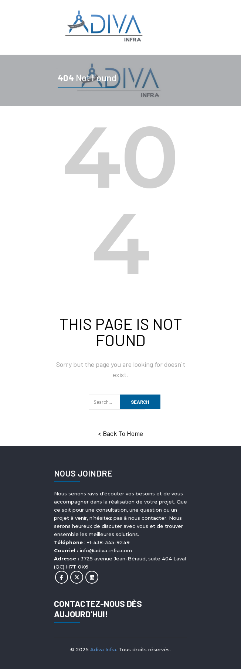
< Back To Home (120, 433)
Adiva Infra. (103, 649)
